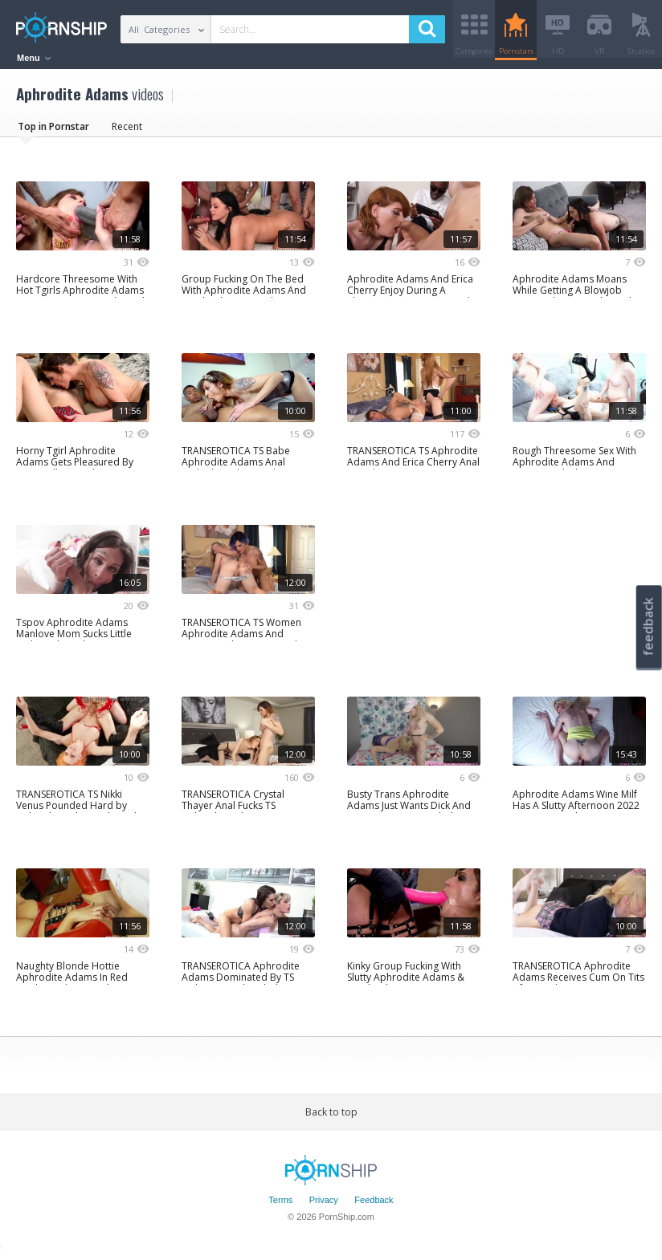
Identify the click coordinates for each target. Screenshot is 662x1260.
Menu (34, 58)
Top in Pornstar (53, 132)
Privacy (323, 1206)
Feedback (373, 1206)
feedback (648, 626)
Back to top (331, 1117)
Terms (280, 1206)
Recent (127, 132)
